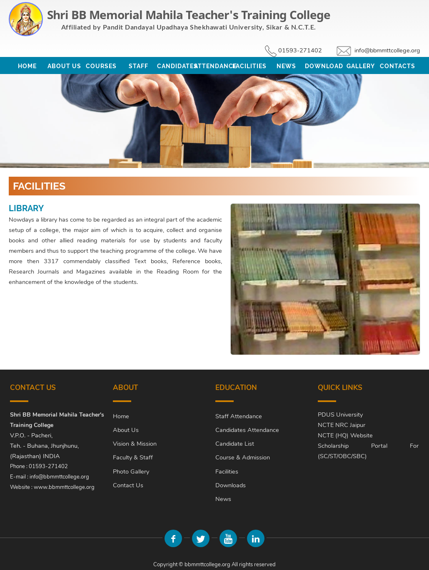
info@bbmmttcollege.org (387, 50)
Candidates (175, 66)
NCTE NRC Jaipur (341, 425)
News (286, 66)
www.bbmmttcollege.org (64, 487)
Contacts (397, 66)
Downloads (230, 485)
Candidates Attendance (247, 430)
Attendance (212, 66)
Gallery (361, 66)
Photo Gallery (131, 471)
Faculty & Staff (133, 457)
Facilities (249, 66)
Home (27, 66)
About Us (64, 66)
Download (323, 66)
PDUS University (340, 414)
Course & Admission (242, 457)
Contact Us (128, 485)
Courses (101, 66)
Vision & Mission (135, 443)
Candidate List (234, 443)
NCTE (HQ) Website (345, 435)
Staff (138, 66)
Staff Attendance (238, 416)
